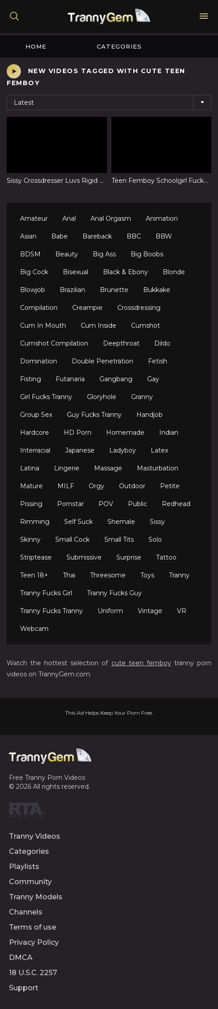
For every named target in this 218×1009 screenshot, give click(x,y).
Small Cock (72, 539)
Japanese (80, 450)
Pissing (31, 504)
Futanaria (70, 379)
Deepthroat (121, 343)
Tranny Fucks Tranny (51, 611)
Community (30, 881)
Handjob (149, 415)
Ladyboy (122, 450)
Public (137, 504)
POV (106, 504)
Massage (108, 468)
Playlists (24, 866)
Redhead (176, 504)
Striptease (36, 557)
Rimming (34, 522)
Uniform (110, 611)
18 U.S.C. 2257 (33, 972)
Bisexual (75, 272)
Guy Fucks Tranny (94, 415)
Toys (147, 575)
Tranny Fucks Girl (46, 593)
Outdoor (132, 486)
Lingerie (66, 468)
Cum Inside (98, 325)
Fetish (157, 361)
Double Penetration (102, 361)
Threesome (108, 575)
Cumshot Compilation (54, 343)
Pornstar (70, 504)
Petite (170, 486)
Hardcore (34, 432)
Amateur (34, 218)
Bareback (97, 236)
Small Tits (119, 539)
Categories (119, 46)
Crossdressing (138, 308)
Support (23, 988)
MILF (66, 486)
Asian (28, 236)
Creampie (87, 308)
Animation (162, 218)
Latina (29, 468)
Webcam (34, 629)
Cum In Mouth (43, 325)
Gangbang (115, 379)
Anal (69, 218)
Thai (69, 575)
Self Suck (78, 522)
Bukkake (156, 290)
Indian (168, 432)
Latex (159, 450)
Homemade (125, 432)
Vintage (150, 611)
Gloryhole (101, 397)
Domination (38, 361)
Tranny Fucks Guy (114, 593)
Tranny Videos (34, 836)
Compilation (39, 308)
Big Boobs (147, 254)
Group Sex (36, 415)
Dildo (162, 343)
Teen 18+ (34, 575)
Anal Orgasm (110, 218)
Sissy (157, 522)
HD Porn (77, 432)
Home (35, 46)
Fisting (30, 379)
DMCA (21, 957)
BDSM (30, 254)
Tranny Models (35, 897)
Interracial (35, 450)
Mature (31, 486)
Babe (59, 236)
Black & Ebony (125, 272)
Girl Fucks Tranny (46, 397)
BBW (164, 236)
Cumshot (145, 325)
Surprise (128, 557)
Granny (142, 397)
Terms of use (32, 927)
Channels (25, 912)
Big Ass (104, 254)
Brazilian (72, 290)
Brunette (114, 290)
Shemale (121, 522)
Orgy (96, 486)
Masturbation (157, 468)
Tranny (179, 575)
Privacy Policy (34, 942)
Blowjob (32, 290)
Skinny (30, 539)
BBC (134, 236)
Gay (153, 379)
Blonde (174, 272)
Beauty (66, 254)
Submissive (84, 557)
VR (181, 611)
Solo (155, 539)
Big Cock (34, 272)
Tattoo (166, 557)
